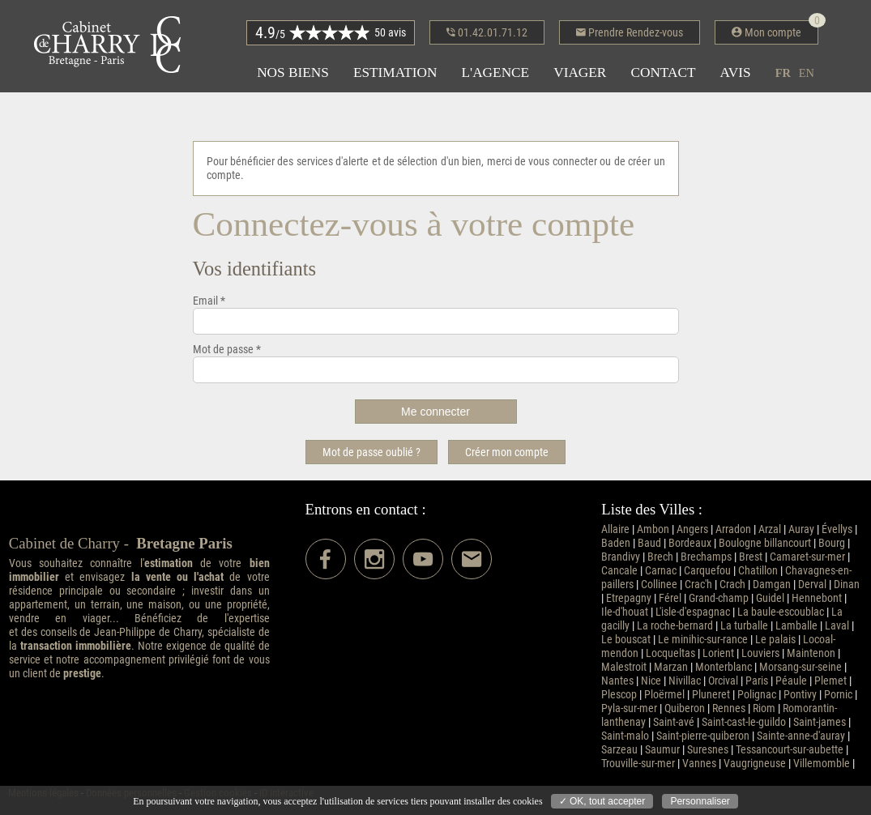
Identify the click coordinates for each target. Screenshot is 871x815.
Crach (732, 584)
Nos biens (293, 72)
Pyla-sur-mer (629, 708)
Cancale (619, 571)
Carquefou (707, 571)
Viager (579, 72)
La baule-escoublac (780, 612)
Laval (837, 626)
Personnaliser (699, 801)
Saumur (662, 750)
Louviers (760, 653)
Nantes (617, 681)
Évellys (837, 529)
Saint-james (819, 722)
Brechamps (706, 557)
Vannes (699, 763)
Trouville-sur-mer (638, 763)
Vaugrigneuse (755, 763)
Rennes (728, 708)
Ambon (653, 529)
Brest (750, 557)
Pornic (838, 695)
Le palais (775, 639)
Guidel (770, 598)
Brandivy (620, 557)
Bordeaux (689, 543)
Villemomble (821, 763)
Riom (764, 708)
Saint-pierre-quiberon (702, 736)
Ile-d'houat (624, 612)
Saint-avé (673, 722)
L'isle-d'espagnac (692, 612)
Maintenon (811, 653)
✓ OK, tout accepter (602, 801)
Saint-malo (625, 736)
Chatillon (758, 571)
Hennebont (817, 598)
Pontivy (800, 695)
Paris (756, 681)
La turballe (744, 626)
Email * (209, 301)
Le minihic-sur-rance (703, 639)
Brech (660, 557)
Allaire (615, 529)
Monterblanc (723, 667)
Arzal (769, 529)
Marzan (671, 667)
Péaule (791, 681)
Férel (670, 598)
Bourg (831, 543)
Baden (615, 543)
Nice (651, 681)
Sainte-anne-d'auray (801, 736)
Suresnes (707, 750)
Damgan (772, 584)
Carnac (661, 571)
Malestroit (624, 667)
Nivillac (684, 681)
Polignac (756, 695)
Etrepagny (628, 598)
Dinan (847, 584)
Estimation (395, 72)
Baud (649, 543)
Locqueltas (670, 653)
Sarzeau (619, 750)
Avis (735, 72)
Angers (692, 529)
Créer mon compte (507, 452)
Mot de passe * (227, 349)
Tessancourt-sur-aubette (789, 750)
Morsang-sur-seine (800, 667)
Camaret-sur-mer (807, 557)
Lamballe (796, 626)
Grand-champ (719, 598)
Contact (662, 72)
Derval (812, 584)
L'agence (495, 72)
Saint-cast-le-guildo (744, 722)
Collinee (659, 584)
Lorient (718, 653)
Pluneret (711, 695)
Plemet (830, 681)
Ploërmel (664, 695)
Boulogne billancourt (765, 543)
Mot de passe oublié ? (371, 452)
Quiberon (684, 708)
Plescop (619, 695)
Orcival (723, 681)
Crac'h (698, 584)
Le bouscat (626, 639)
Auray (801, 529)
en (806, 72)
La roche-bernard (675, 626)
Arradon (733, 529)
